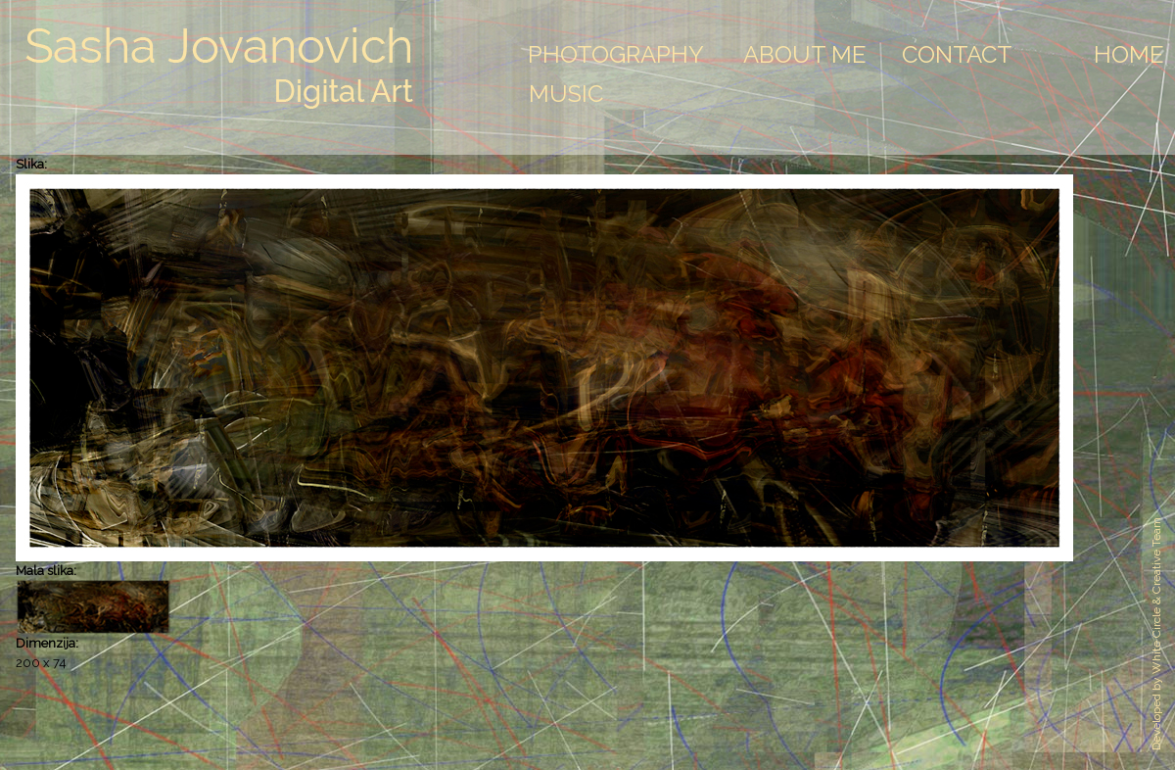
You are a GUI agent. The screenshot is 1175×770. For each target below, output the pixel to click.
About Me (805, 54)
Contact (957, 54)
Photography (616, 54)
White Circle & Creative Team (1156, 595)
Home (1129, 54)
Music (566, 93)
